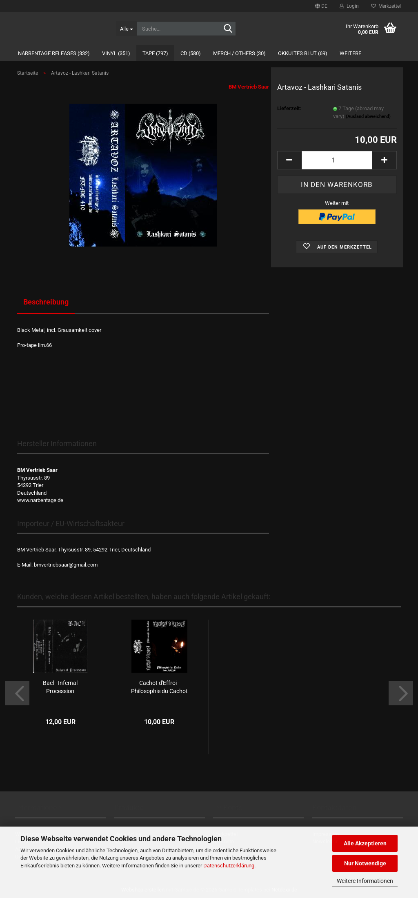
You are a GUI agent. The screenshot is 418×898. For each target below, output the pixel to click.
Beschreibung (46, 302)
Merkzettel (386, 6)
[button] (321, 6)
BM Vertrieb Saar (249, 87)
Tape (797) (155, 53)
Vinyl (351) (116, 53)
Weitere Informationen (365, 881)
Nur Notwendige (365, 863)
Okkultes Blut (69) (302, 53)
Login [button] (349, 6)
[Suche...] (126, 28)
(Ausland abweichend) (368, 116)
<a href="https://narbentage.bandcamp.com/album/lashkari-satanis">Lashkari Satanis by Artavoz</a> (143, 381)
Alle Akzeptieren (365, 843)
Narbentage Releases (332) (54, 53)
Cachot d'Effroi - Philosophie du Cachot (159, 687)
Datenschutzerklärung (228, 865)
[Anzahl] (337, 160)
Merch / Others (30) (239, 53)
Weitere (350, 53)
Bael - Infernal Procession (60, 687)
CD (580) (190, 53)
